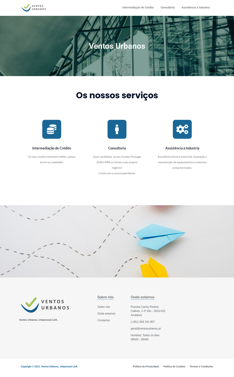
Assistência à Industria (196, 7)
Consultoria (168, 7)
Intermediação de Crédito (138, 7)
